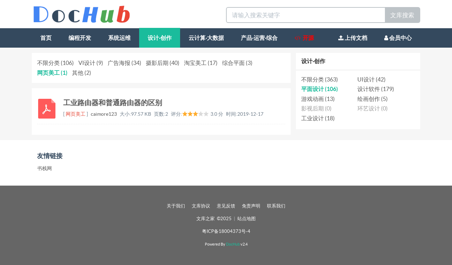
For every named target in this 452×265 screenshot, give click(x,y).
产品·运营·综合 (259, 38)
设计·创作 (160, 38)
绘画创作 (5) (372, 99)
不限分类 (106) (55, 63)
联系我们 (276, 206)
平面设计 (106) (319, 89)
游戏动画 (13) (318, 99)
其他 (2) (81, 73)
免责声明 (251, 206)
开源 (304, 38)
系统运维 (119, 38)
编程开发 (80, 38)
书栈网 (44, 168)
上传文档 (352, 38)
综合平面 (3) (237, 63)
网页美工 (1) (52, 73)
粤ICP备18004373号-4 (226, 231)
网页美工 (76, 114)
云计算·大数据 (206, 38)
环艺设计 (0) (372, 108)
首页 (46, 38)
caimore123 (104, 114)
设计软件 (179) (375, 89)
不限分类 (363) (319, 79)
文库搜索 (402, 15)
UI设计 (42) (371, 79)
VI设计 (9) (90, 63)
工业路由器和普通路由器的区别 (112, 102)
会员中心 (398, 38)
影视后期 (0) (316, 108)
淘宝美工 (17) (201, 63)
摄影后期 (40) (162, 63)
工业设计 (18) (318, 118)
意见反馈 (226, 206)
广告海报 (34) (124, 63)
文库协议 (201, 206)
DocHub (233, 244)
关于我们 (176, 206)
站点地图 (246, 218)
